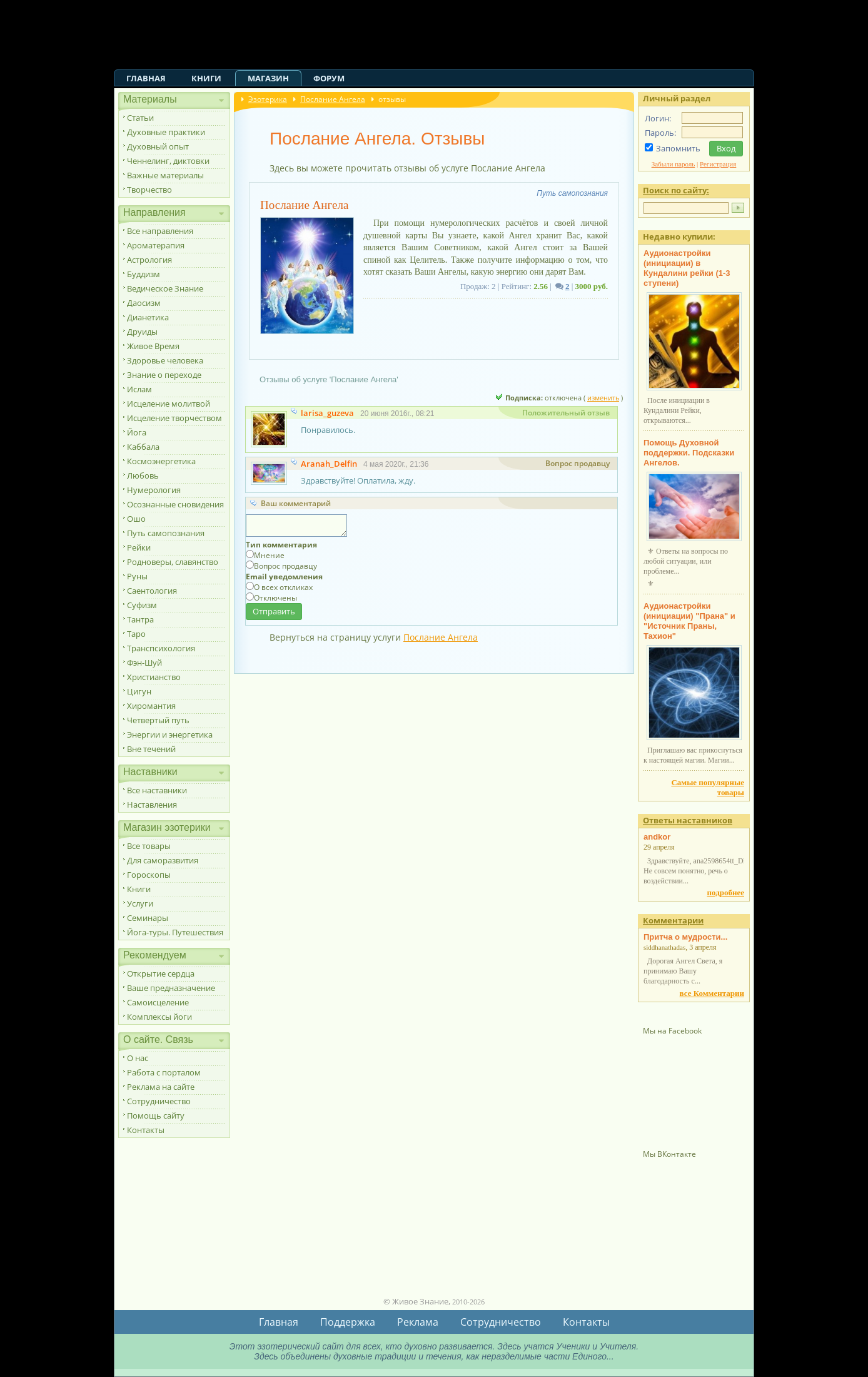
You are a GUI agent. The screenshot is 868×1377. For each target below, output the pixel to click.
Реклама (417, 1322)
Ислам (139, 389)
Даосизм (144, 302)
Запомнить (678, 148)
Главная (146, 78)
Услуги (140, 903)
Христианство (154, 677)
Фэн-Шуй (144, 662)
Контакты (145, 1130)
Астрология (149, 259)
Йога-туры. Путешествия (175, 932)
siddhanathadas (664, 947)
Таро (136, 633)
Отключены (275, 597)
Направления (154, 212)
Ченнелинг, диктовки (168, 160)
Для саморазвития (162, 860)
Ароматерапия (155, 245)
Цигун (139, 691)
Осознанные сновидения (175, 504)
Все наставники (157, 790)
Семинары (147, 917)
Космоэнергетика (161, 461)
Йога (136, 432)
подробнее (725, 892)
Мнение (269, 555)
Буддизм (143, 274)
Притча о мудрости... (685, 937)
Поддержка (347, 1322)
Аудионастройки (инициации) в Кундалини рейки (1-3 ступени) (686, 268)
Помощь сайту (155, 1115)
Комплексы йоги (159, 1016)
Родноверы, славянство (172, 561)
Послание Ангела (332, 99)
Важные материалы (165, 175)
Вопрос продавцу (285, 566)
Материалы (150, 99)
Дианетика (148, 317)
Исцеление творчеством (174, 418)
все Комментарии (712, 993)
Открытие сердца (160, 973)
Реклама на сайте (160, 1086)
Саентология (152, 590)
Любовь (143, 475)
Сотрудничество (159, 1101)
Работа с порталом (164, 1072)
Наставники (150, 771)
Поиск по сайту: (676, 190)
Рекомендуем (154, 955)
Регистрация (718, 164)
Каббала (143, 446)
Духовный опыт (158, 146)
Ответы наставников (687, 820)
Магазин (268, 78)
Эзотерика (267, 99)
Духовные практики (166, 132)
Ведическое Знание (165, 288)
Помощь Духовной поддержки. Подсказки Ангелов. (688, 452)
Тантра (140, 619)
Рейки (139, 547)
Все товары (149, 845)
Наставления (152, 804)
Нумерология (154, 489)
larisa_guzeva (327, 413)
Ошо (136, 518)
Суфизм (142, 605)
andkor (656, 836)
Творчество (149, 189)
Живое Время (153, 346)
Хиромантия (151, 705)
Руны (137, 576)
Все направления (160, 230)
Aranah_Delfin (329, 463)
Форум (329, 78)
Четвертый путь (158, 720)
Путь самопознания (165, 533)
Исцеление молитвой (168, 403)
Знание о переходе (164, 374)
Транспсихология (161, 648)
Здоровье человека (165, 360)
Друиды (142, 331)
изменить (603, 397)
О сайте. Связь (158, 1039)
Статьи (140, 117)
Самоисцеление (158, 1002)
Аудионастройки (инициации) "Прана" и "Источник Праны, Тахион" (689, 621)
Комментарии (673, 920)
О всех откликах (283, 587)
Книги (206, 78)
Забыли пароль (673, 164)
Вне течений (151, 749)
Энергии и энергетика (170, 734)
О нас (137, 1058)
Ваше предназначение (171, 987)
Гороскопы (149, 874)
